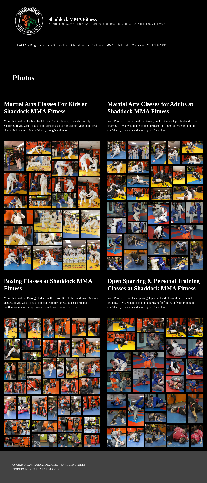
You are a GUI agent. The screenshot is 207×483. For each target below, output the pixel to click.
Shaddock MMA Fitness (72, 19)
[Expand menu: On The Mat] (103, 45)
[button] (14, 156)
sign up (73, 125)
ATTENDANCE (156, 45)
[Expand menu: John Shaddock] (66, 45)
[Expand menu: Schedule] (83, 45)
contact (50, 125)
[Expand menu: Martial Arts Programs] (43, 45)
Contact (136, 45)
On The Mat (94, 45)
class (7, 130)
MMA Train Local (117, 45)
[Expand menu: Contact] (143, 45)
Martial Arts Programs (28, 45)
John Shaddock (56, 45)
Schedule (75, 45)
